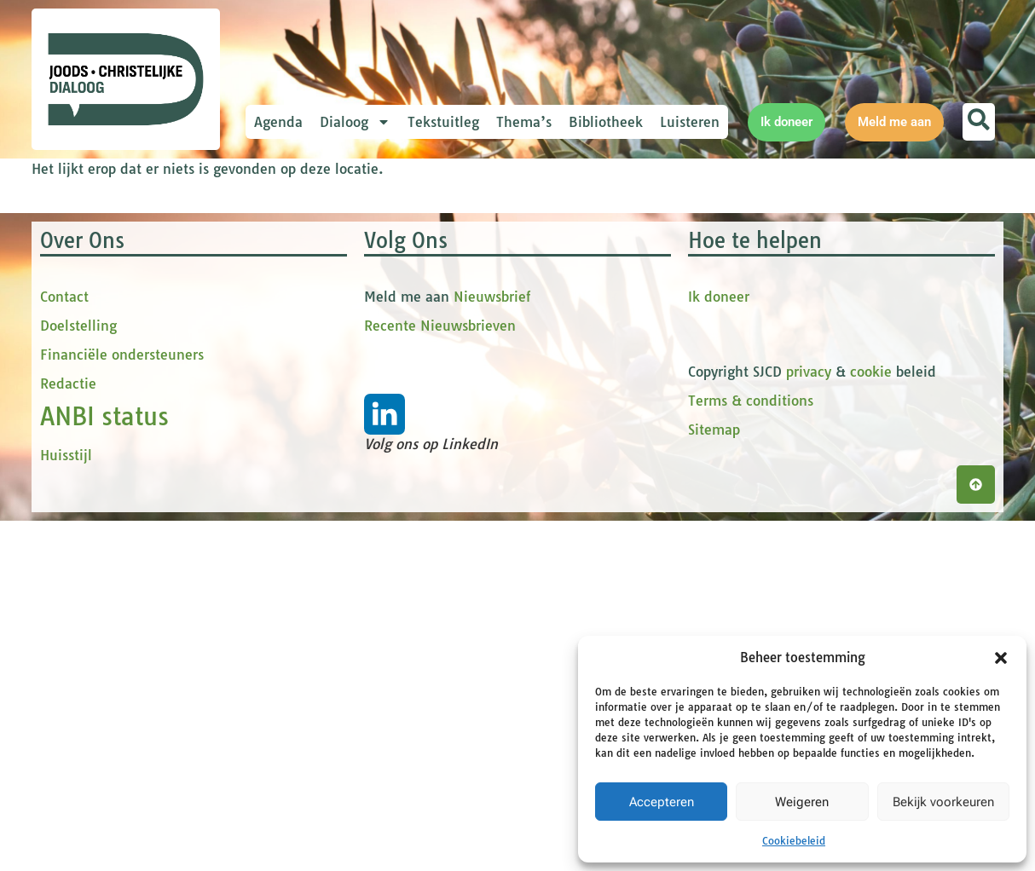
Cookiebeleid (793, 840)
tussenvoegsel (333, 355)
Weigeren (802, 802)
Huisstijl (66, 805)
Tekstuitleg (443, 121)
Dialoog (355, 122)
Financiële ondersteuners (122, 704)
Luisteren (690, 121)
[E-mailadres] (402, 268)
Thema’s (524, 121)
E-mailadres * (330, 242)
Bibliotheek (606, 121)
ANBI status (104, 767)
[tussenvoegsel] (402, 380)
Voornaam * (325, 299)
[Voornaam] (402, 324)
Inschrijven (402, 482)
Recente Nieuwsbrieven (440, 675)
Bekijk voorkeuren (943, 802)
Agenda (278, 121)
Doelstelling (78, 675)
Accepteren (661, 802)
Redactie (68, 733)
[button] (1000, 657)
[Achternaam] (402, 437)
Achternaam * (330, 411)
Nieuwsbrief (492, 646)
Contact (64, 646)
